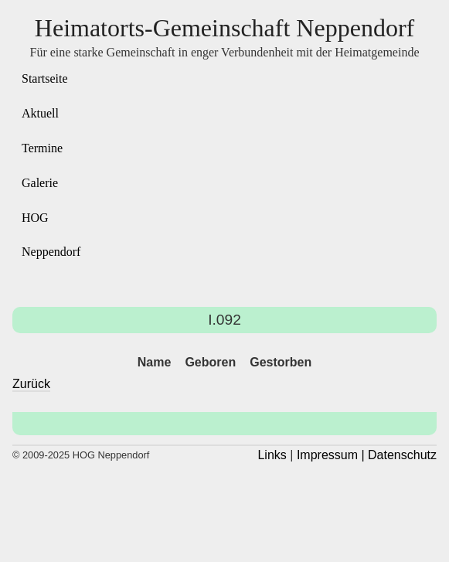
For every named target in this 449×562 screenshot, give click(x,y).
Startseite (45, 78)
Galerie (40, 182)
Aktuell (40, 113)
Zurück (31, 383)
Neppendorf (51, 251)
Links (271, 455)
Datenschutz (402, 455)
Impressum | (331, 455)
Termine (42, 148)
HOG (35, 217)
